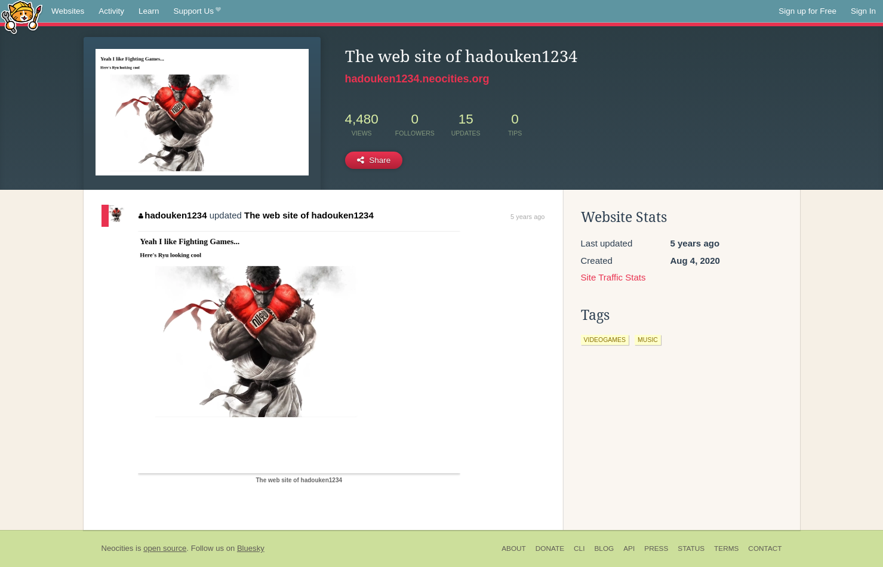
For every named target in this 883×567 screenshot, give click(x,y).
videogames (605, 339)
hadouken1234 (173, 215)
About (514, 548)
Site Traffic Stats (613, 277)
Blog (604, 548)
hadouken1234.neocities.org (417, 79)
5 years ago (527, 216)
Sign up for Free (807, 11)
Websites (67, 11)
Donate (550, 548)
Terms (726, 548)
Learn (149, 11)
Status (691, 548)
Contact (765, 548)
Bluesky (250, 548)
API (629, 548)
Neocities (117, 548)
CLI (579, 548)
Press (656, 548)
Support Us (197, 11)
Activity (111, 11)
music (648, 339)
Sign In (863, 11)
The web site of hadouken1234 (309, 215)
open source (164, 548)
